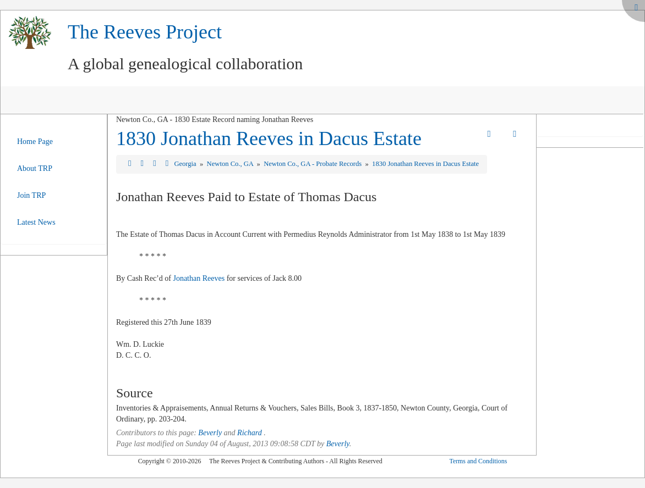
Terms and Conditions (478, 461)
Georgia (186, 164)
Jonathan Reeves (199, 278)
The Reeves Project (145, 32)
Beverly (210, 433)
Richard (249, 433)
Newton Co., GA (231, 164)
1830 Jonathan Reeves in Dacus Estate (269, 138)
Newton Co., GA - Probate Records (313, 164)
